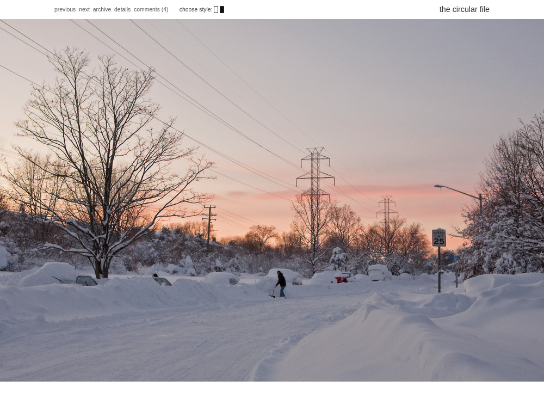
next (84, 10)
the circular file (465, 9)
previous (65, 10)
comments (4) (152, 10)
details (122, 10)
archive (102, 10)
